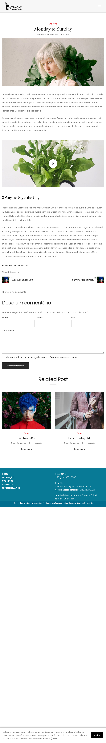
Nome (5, 317)
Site (73, 317)
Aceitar (97, 735)
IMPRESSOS (7, 484)
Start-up (24, 265)
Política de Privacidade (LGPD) (43, 738)
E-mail (40, 317)
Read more (26, 449)
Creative (16, 265)
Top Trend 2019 (26, 438)
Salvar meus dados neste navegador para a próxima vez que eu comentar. (41, 357)
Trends (26, 433)
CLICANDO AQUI (87, 489)
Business (8, 265)
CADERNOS (7, 481)
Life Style (53, 23)
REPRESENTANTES (11, 488)
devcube (64, 34)
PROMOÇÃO (8, 477)
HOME (5, 474)
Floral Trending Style (79, 438)
